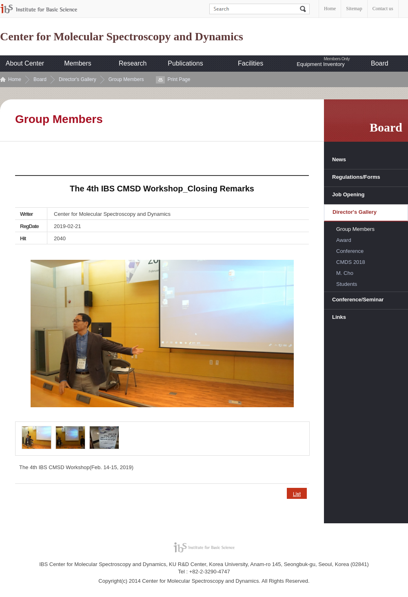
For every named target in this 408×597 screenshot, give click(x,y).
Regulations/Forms (356, 177)
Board (379, 63)
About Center (25, 63)
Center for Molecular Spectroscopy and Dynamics (121, 36)
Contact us (383, 8)
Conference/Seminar (358, 299)
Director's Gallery (77, 79)
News (339, 159)
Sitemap (354, 8)
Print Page (178, 79)
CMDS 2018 (350, 262)
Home (330, 8)
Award (343, 240)
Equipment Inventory (320, 64)
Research (132, 63)
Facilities (250, 63)
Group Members (126, 79)
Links (339, 317)
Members (77, 63)
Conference (350, 251)
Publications (185, 63)
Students (346, 284)
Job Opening (348, 194)
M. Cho (344, 273)
